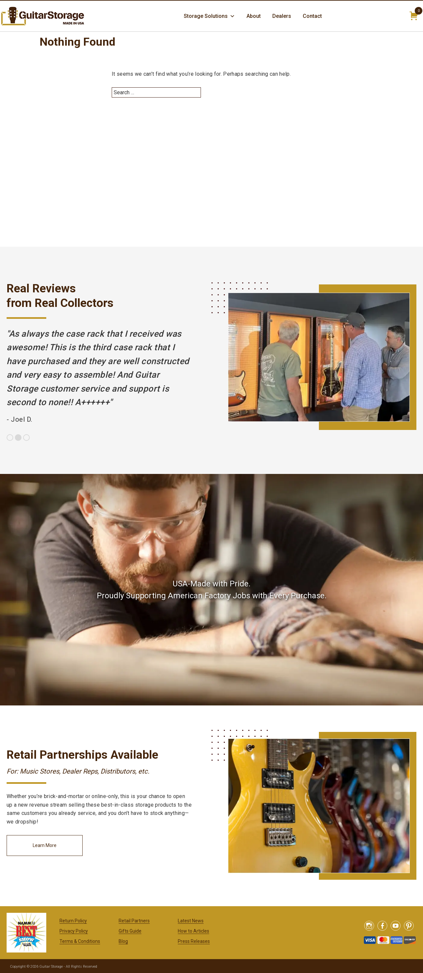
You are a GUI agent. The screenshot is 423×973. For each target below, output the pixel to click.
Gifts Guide (130, 931)
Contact (312, 16)
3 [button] (26, 437)
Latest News (191, 920)
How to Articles (193, 931)
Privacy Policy (73, 931)
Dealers (281, 16)
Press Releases (194, 941)
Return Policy (73, 920)
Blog (123, 941)
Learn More (45, 845)
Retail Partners (134, 920)
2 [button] (18, 437)
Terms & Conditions (79, 941)
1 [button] (10, 437)
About (254, 16)
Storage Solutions (209, 16)
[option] (99, 376)
